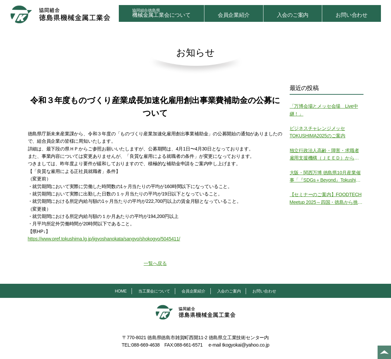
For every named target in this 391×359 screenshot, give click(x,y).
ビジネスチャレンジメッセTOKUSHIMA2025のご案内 (318, 132)
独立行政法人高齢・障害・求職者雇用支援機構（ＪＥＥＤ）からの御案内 (324, 155)
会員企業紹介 (234, 15)
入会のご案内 (293, 15)
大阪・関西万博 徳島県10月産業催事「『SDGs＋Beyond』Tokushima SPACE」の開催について (326, 177)
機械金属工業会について (161, 13)
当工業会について (154, 291)
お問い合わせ (352, 15)
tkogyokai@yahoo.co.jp (246, 345)
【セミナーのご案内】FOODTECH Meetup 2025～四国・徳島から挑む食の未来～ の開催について (326, 199)
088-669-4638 (145, 345)
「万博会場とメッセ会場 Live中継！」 (324, 109)
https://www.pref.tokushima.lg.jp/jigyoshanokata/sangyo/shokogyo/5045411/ (104, 238)
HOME (121, 291)
